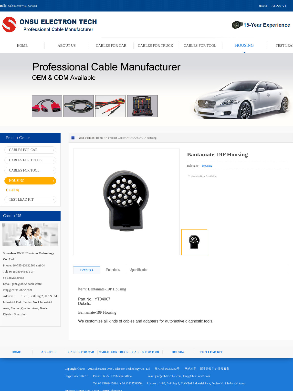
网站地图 (189, 368)
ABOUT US (279, 5)
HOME (263, 5)
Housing (152, 137)
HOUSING (137, 137)
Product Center (117, 137)
